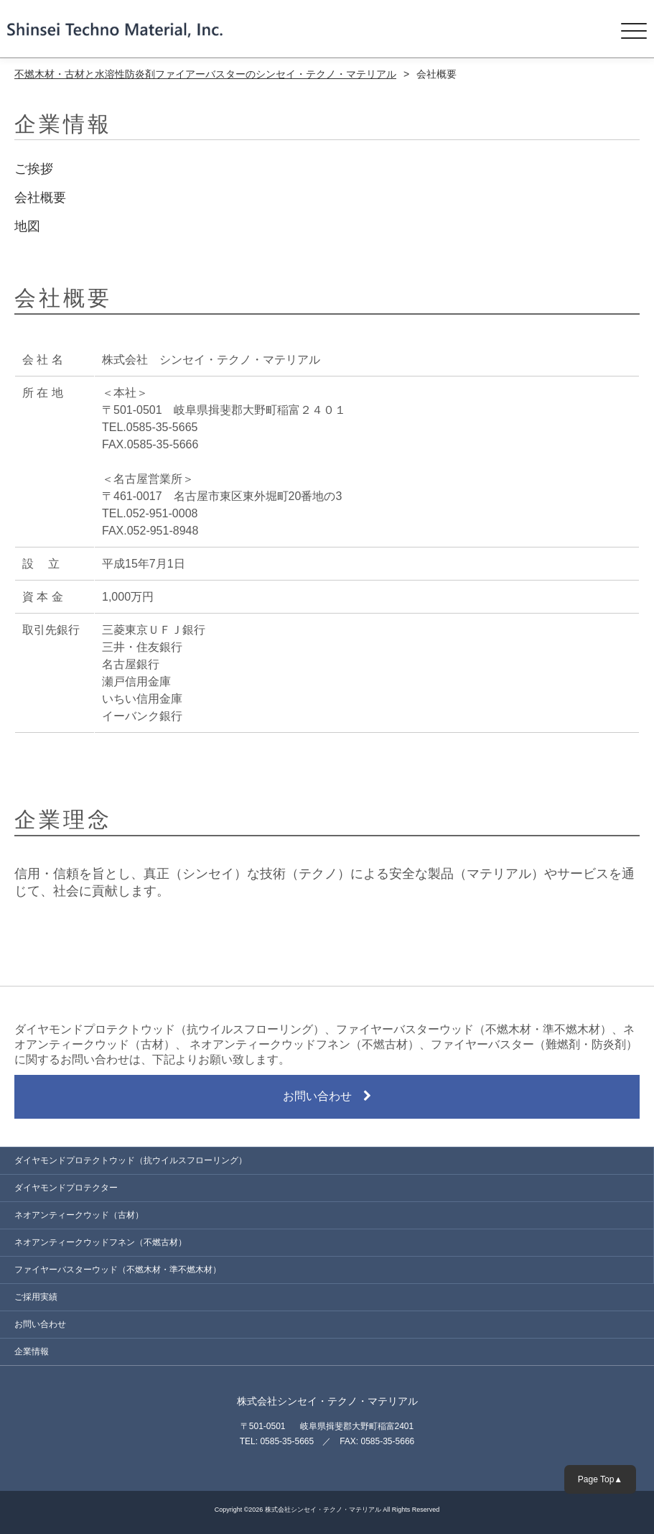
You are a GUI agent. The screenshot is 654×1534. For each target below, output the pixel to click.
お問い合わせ (327, 1096)
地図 (27, 226)
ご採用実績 (35, 1297)
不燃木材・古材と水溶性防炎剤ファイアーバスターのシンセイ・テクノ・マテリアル (205, 74)
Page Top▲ (600, 1479)
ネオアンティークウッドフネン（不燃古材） (100, 1242)
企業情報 (31, 1351)
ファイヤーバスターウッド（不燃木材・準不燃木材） (117, 1270)
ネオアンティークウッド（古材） (79, 1215)
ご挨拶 (33, 169)
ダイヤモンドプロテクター (66, 1188)
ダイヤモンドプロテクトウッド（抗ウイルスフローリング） (130, 1160)
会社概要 (40, 197)
